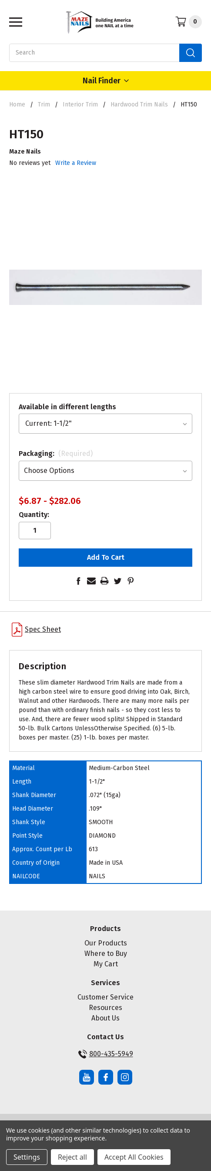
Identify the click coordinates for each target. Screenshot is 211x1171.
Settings (26, 1157)
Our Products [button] (105, 943)
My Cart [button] (106, 964)
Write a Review (75, 163)
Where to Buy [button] (105, 953)
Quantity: (34, 514)
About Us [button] (105, 1018)
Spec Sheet (36, 630)
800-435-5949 (105, 1054)
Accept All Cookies (134, 1157)
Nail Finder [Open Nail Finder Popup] (106, 81)
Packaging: (56, 453)
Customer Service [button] (105, 997)
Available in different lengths (67, 407)
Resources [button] (105, 1007)
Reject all (72, 1157)
